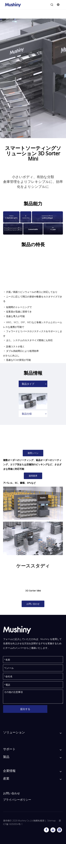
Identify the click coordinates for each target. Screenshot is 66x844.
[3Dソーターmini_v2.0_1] (33, 503)
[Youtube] (52, 829)
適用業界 (33, 475)
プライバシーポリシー (17, 800)
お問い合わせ (33, 603)
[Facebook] (46, 829)
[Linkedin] (59, 829)
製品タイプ (28, 384)
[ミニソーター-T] (33, 538)
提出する (25, 709)
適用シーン (33, 452)
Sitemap (51, 820)
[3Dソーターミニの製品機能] (33, 223)
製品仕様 (27, 413)
